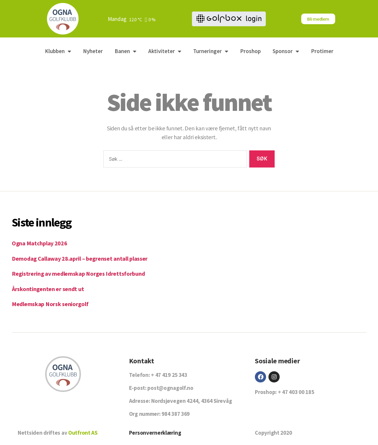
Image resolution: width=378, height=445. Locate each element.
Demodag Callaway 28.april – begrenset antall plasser (82, 258)
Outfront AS (82, 432)
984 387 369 (176, 413)
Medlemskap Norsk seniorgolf (52, 304)
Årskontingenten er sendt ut (49, 289)
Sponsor (286, 51)
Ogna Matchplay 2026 (40, 243)
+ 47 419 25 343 (169, 374)
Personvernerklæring (155, 432)
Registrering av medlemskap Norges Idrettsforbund (81, 273)
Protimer (322, 51)
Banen (125, 51)
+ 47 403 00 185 (296, 391)
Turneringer (210, 51)
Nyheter (93, 51)
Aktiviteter (164, 51)
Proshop (250, 51)
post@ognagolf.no (170, 387)
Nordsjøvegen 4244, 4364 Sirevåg (191, 400)
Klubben (58, 51)
